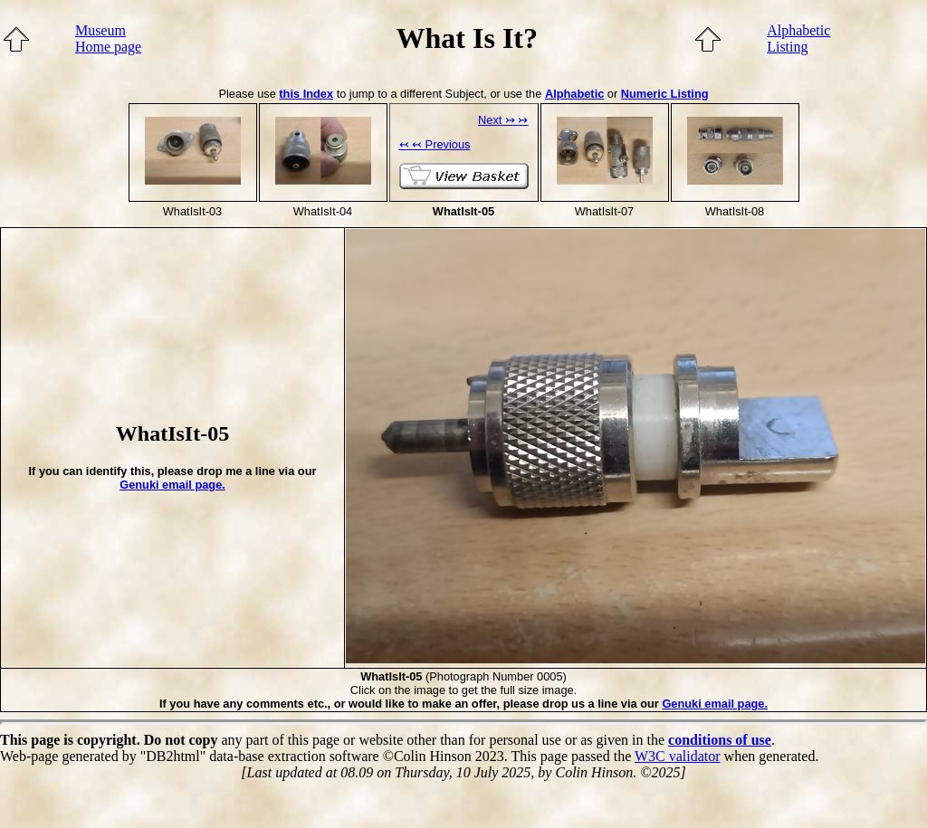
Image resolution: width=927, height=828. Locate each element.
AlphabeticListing (798, 38)
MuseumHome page (108, 38)
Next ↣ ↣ (503, 120)
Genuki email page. (172, 484)
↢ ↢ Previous (435, 144)
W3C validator (678, 756)
